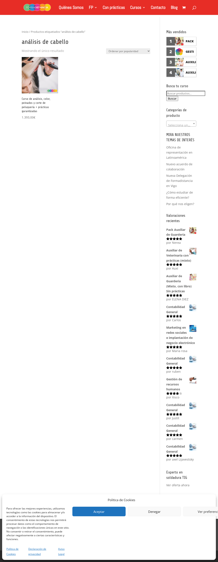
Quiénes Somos (71, 8)
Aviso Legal (61, 551)
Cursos (135, 8)
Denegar (154, 511)
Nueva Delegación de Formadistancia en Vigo (179, 181)
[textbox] (181, 125)
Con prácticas (114, 8)
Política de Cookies (12, 551)
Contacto (158, 8)
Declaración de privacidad (37, 551)
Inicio (25, 32)
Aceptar (99, 511)
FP (91, 8)
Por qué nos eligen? (180, 204)
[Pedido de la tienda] (128, 51)
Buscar (172, 98)
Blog (174, 8)
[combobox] (181, 124)
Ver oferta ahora (177, 485)
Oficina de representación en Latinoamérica (179, 152)
